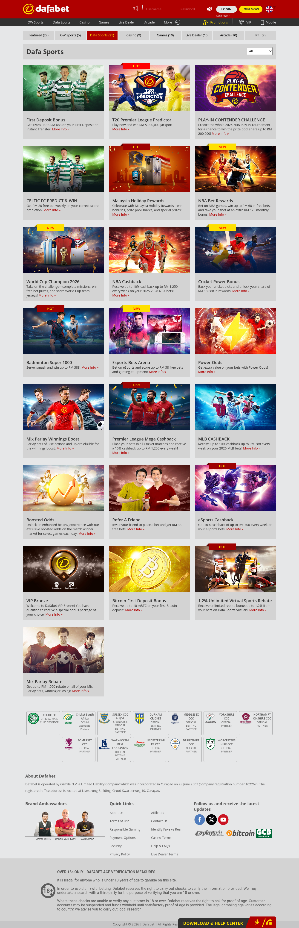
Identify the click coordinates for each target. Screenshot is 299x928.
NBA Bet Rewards (215, 200)
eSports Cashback (216, 520)
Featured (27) (39, 35)
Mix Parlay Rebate (44, 681)
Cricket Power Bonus (219, 281)
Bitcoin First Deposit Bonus (139, 600)
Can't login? (223, 15)
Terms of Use (119, 821)
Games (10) (165, 35)
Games (104, 22)
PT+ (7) (260, 35)
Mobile (270, 22)
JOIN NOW (251, 9)
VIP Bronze (37, 600)
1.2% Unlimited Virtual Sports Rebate (235, 600)
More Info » (60, 129)
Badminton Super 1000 (49, 362)
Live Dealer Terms (164, 854)
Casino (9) (133, 35)
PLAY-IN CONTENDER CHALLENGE (231, 120)
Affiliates (157, 813)
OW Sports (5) (70, 35)
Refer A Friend (126, 520)
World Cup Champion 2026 (52, 281)
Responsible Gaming (125, 829)
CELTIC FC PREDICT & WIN (51, 200)
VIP (248, 22)
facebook (199, 819)
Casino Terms (161, 837)
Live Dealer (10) (196, 35)
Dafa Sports (61, 22)
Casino (85, 22)
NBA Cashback (126, 281)
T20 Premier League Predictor (141, 120)
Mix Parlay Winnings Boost (52, 439)
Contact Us (159, 821)
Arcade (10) (228, 35)
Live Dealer (126, 22)
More (168, 22)
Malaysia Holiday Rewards (138, 200)
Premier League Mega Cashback (144, 439)
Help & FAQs (160, 846)
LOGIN (226, 9)
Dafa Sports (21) (102, 35)
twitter (211, 819)
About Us (117, 813)
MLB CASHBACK (214, 439)
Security (116, 846)
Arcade (149, 22)
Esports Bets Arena (131, 362)
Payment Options (123, 837)
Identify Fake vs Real (166, 829)
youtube (223, 819)
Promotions (219, 22)
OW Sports (36, 22)
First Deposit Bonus (45, 120)
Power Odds (210, 362)
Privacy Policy (120, 854)
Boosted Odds (40, 520)
